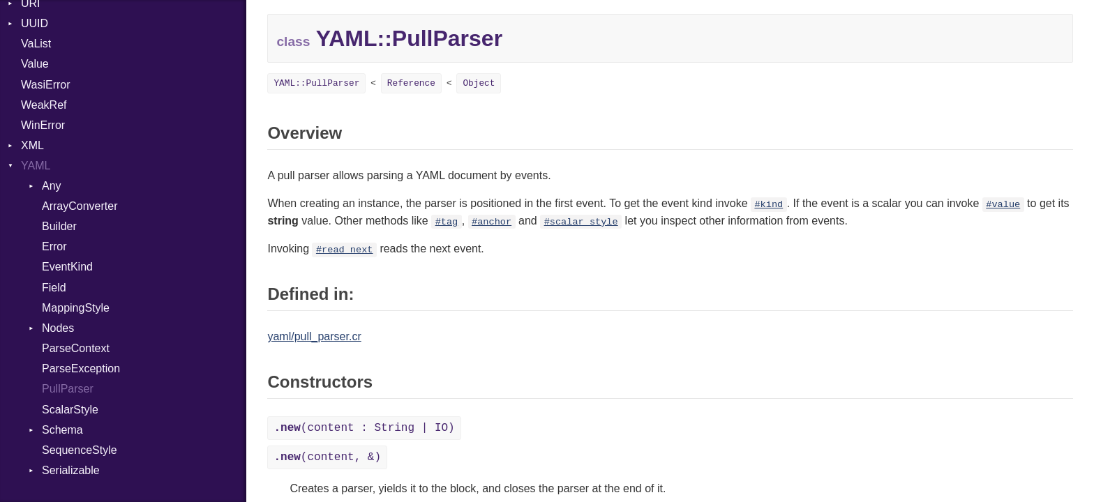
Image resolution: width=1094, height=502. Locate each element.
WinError (43, 125)
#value (1003, 204)
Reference (411, 83)
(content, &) (327, 457)
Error (54, 246)
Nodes (58, 328)
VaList (36, 44)
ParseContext (76, 348)
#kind (768, 204)
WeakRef (44, 105)
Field (54, 288)
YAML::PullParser (316, 83)
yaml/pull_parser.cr (314, 336)
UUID (34, 23)
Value (35, 64)
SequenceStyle (79, 450)
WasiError (45, 85)
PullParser (67, 389)
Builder (59, 226)
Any (51, 186)
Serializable (71, 470)
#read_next (344, 250)
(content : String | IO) (364, 428)
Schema (62, 430)
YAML (35, 166)
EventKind (67, 267)
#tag (446, 222)
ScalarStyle (70, 410)
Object (479, 83)
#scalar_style (581, 222)
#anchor (491, 222)
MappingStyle (76, 308)
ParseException (81, 368)
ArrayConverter (79, 206)
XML (32, 145)
